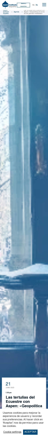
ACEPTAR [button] (30, 432)
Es (37, 5)
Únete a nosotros (23, 5)
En (33, 5)
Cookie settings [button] (12, 432)
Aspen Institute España (6, 12)
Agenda (16, 12)
